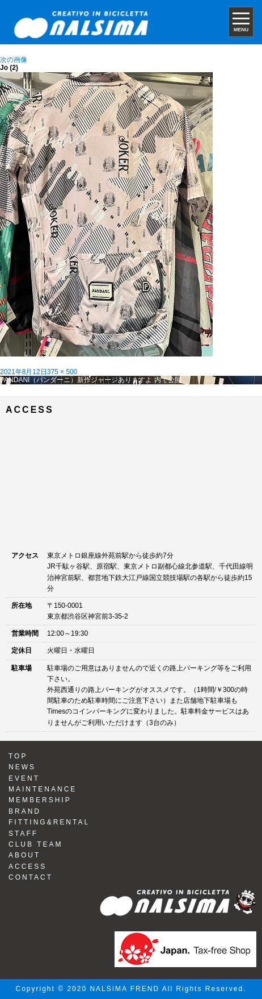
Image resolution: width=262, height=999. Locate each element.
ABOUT (24, 855)
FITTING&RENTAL (49, 822)
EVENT (24, 778)
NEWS (22, 767)
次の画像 (13, 60)
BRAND (25, 811)
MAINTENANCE (43, 789)
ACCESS (28, 867)
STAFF (23, 834)
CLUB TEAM (35, 844)
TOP (18, 756)
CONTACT (31, 877)
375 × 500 (62, 372)
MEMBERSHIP (40, 800)
